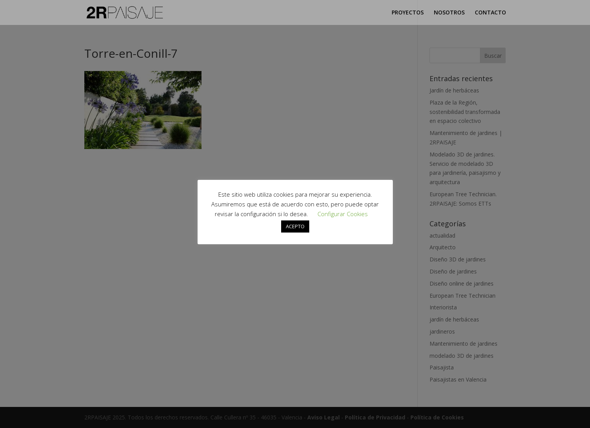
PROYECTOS (408, 13)
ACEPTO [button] (295, 226)
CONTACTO (490, 13)
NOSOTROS (449, 13)
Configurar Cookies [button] (342, 214)
